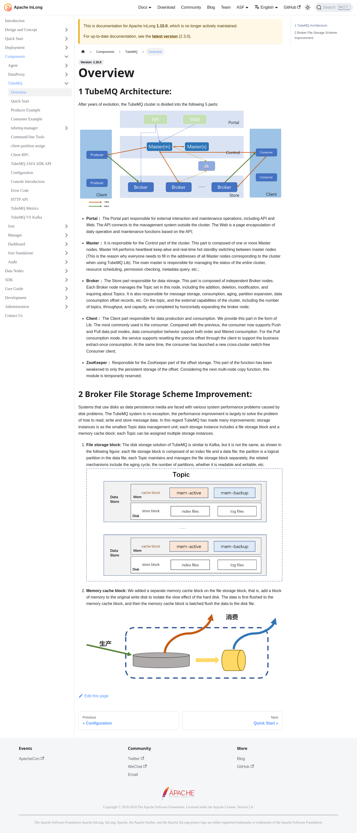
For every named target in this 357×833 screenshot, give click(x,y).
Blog (211, 7)
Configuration (22, 172)
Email (133, 774)
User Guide (14, 289)
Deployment (15, 47)
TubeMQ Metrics (24, 208)
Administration (17, 306)
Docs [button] (142, 7)
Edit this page (93, 696)
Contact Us (14, 315)
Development (15, 298)
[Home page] (83, 52)
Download (166, 7)
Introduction (15, 21)
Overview (19, 92)
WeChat (137, 767)
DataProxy (16, 74)
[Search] (334, 7)
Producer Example (25, 110)
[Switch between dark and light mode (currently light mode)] (308, 7)
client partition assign (28, 146)
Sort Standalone (20, 253)
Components (15, 56)
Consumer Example (26, 119)
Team (226, 7)
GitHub (292, 7)
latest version (165, 36)
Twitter (136, 759)
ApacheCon (31, 759)
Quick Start (14, 38)
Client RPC (20, 155)
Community (191, 7)
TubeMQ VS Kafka (26, 217)
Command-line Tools (27, 137)
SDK (9, 280)
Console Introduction (28, 181)
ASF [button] (240, 7)
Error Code (20, 190)
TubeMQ (15, 83)
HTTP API (19, 199)
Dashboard (16, 244)
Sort (11, 226)
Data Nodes (14, 271)
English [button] (263, 7)
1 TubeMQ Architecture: (311, 25)
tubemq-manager (24, 128)
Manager (15, 235)
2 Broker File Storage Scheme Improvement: (316, 35)
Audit (12, 262)
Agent (13, 65)
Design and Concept (21, 30)
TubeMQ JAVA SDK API (31, 164)
